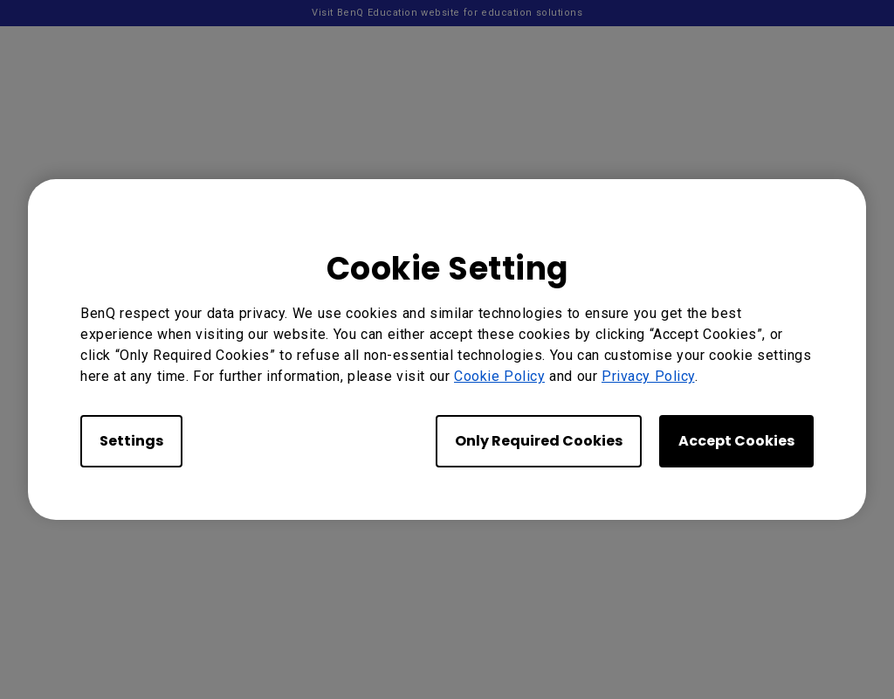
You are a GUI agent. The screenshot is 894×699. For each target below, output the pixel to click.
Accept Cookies (736, 441)
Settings (131, 441)
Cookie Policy (499, 376)
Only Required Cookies (538, 441)
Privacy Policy (648, 376)
